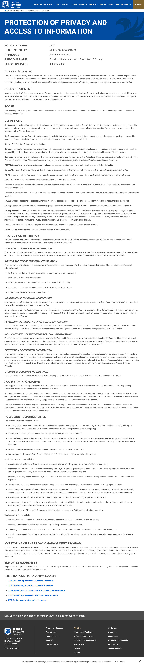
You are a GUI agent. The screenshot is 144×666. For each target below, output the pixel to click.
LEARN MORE (120, 662)
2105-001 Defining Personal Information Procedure (30, 581)
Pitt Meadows (113, 644)
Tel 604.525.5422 (11, 648)
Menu (139, 5)
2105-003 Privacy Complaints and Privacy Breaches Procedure (36, 590)
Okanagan (112, 632)
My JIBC (77, 628)
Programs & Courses (43, 4)
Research (78, 648)
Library (77, 652)
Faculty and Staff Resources (85, 640)
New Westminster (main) (118, 640)
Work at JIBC (79, 644)
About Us (93, 4)
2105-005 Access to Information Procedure (27, 600)
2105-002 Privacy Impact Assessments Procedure (30, 586)
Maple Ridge (113, 636)
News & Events (106, 4)
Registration (62, 4)
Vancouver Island (115, 648)
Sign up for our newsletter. (70, 615)
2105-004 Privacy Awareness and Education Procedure (33, 595)
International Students (83, 632)
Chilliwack (112, 628)
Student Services (78, 4)
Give (117, 4)
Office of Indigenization (83, 636)
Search (126, 4)
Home (6, 11)
